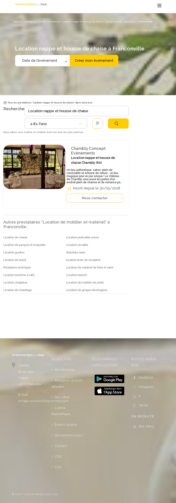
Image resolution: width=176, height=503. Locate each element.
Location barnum (76, 275)
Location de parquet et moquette (24, 245)
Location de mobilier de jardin (85, 282)
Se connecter (65, 370)
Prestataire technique (17, 267)
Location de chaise (15, 237)
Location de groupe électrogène (86, 290)
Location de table (77, 245)
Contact (61, 446)
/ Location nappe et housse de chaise (82, 21)
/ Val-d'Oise (129, 21)
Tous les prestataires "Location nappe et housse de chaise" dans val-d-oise (47, 102)
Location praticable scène (82, 237)
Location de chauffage (17, 290)
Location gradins (13, 252)
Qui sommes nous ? (69, 435)
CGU (58, 456)
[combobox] (56, 123)
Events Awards (66, 424)
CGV (58, 467)
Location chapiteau (15, 282)
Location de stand (14, 260)
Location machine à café (18, 275)
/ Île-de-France (112, 21)
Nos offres (62, 397)
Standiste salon (75, 252)
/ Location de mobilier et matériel (41, 21)
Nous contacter (95, 198)
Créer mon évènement (94, 60)
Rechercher (116, 123)
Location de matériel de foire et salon (90, 267)
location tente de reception (83, 260)
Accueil (17, 21)
